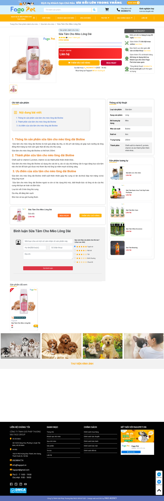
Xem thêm (137, 38)
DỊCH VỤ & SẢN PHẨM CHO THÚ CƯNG (21, 18)
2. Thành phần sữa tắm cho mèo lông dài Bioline (36, 122)
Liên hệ (49, 455)
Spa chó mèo (51, 441)
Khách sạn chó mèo (54, 436)
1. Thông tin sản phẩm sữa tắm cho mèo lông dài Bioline (39, 118)
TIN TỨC (105, 18)
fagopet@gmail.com (20, 470)
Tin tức (49, 450)
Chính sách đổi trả (90, 450)
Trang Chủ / (14, 24)
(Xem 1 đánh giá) (74, 37)
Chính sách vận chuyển (92, 436)
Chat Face (159, 482)
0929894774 (147, 66)
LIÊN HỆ (144, 18)
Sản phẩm (50, 446)
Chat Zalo (159, 475)
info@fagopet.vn (19, 465)
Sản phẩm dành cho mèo (28, 24)
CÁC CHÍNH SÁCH (124, 18)
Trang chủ (50, 432)
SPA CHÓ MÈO (85, 18)
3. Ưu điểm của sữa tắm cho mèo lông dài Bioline (37, 125)
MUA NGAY (111, 63)
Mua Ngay (64, 216)
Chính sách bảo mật (91, 446)
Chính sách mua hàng (91, 432)
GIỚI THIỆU (46, 18)
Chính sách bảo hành (91, 441)
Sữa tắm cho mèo (47, 24)
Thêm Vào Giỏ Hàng (90, 216)
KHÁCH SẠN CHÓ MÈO (65, 18)
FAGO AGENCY (110, 498)
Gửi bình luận (48, 268)
